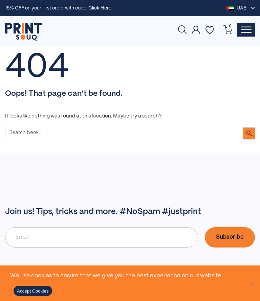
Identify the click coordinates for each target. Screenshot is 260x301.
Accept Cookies (33, 291)
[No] (251, 283)
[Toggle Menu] (246, 29)
